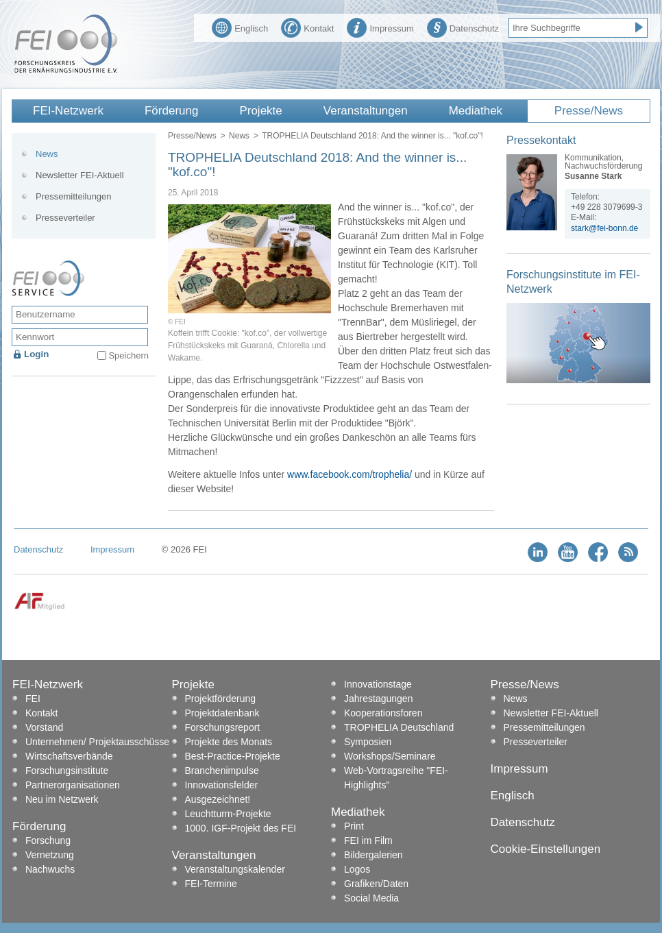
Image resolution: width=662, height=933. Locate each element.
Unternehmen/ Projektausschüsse (97, 741)
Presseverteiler (65, 218)
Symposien (367, 741)
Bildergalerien (373, 854)
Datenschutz (463, 27)
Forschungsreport (222, 727)
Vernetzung (49, 854)
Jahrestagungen (378, 698)
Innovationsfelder (221, 784)
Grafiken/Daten (376, 883)
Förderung (171, 110)
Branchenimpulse (222, 770)
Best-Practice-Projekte (232, 756)
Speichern (128, 355)
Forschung (48, 840)
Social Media (371, 898)
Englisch (240, 27)
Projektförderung (220, 698)
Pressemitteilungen (74, 196)
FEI (32, 698)
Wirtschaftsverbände (69, 756)
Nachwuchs (50, 869)
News (239, 136)
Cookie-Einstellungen (546, 849)
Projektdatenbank (222, 712)
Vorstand (44, 727)
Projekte (260, 110)
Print (354, 826)
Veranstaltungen (365, 110)
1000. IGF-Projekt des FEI (241, 828)
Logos (357, 869)
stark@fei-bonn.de (604, 228)
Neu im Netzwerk (62, 799)
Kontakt (307, 27)
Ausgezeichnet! (218, 799)
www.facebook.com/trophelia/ (349, 474)
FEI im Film (368, 840)
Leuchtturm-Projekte (228, 813)
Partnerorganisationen (72, 784)
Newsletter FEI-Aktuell (80, 175)
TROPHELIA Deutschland (399, 727)
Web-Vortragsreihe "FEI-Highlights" (396, 777)
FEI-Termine (211, 883)
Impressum (380, 27)
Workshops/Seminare (390, 756)
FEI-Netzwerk (68, 110)
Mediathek (475, 110)
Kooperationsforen (383, 712)
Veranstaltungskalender (235, 869)
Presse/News (588, 110)
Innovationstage (378, 684)
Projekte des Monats (229, 741)
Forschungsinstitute (66, 770)
